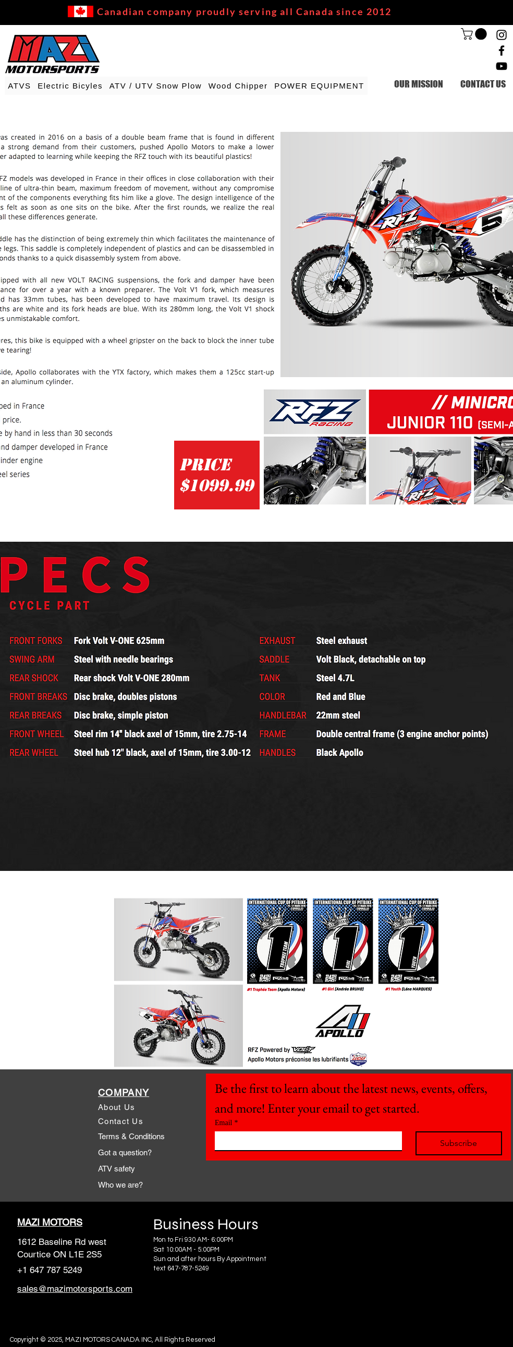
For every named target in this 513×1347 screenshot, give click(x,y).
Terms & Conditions (131, 1136)
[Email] (305, 1140)
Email (226, 1122)
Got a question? (125, 1152)
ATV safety (116, 1168)
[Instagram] (501, 35)
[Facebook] (501, 50)
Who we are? (120, 1184)
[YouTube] (501, 66)
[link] (475, 34)
